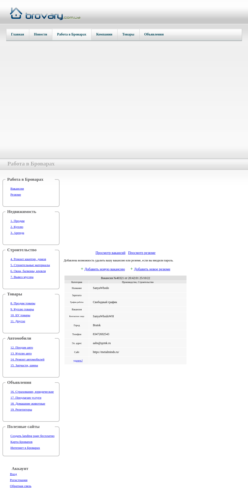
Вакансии (17, 188)
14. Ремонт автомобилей (27, 359)
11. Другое (17, 321)
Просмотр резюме (141, 253)
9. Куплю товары (22, 309)
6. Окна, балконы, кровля (28, 271)
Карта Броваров (21, 442)
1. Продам (17, 221)
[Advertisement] (125, 212)
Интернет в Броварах (25, 448)
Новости (40, 34)
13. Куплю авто (21, 353)
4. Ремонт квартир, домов (28, 259)
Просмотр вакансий (110, 253)
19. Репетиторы (21, 409)
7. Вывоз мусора (21, 277)
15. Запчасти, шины (24, 365)
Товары (128, 34)
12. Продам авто (21, 347)
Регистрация (19, 480)
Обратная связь (20, 486)
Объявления (154, 34)
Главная (17, 34)
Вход (13, 474)
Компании (104, 34)
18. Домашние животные (27, 403)
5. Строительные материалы (30, 265)
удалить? (78, 360)
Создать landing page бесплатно (32, 436)
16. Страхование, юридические (32, 391)
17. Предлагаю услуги (25, 397)
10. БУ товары (20, 315)
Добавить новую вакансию (105, 269)
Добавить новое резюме (152, 269)
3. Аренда (17, 233)
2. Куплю (16, 227)
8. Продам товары (22, 303)
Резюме (15, 194)
